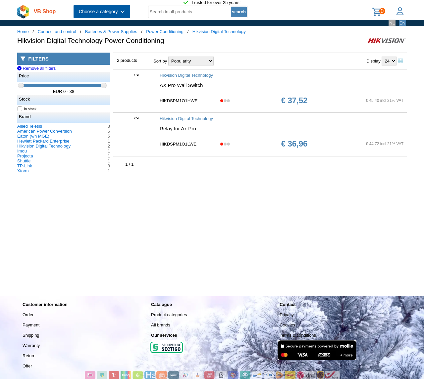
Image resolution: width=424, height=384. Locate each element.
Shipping (31, 335)
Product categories (169, 314)
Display (373, 61)
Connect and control (57, 31)
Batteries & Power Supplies (111, 31)
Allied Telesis (29, 126)
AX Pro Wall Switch (181, 85)
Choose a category (102, 11)
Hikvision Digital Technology (219, 31)
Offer (27, 365)
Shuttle (23, 160)
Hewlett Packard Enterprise (43, 141)
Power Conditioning (165, 31)
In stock (27, 109)
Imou (22, 151)
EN (402, 23)
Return (29, 355)
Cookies (287, 324)
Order (28, 314)
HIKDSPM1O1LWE (178, 144)
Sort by (160, 61)
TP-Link (24, 165)
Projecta (25, 155)
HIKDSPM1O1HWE (178, 100)
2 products (127, 60)
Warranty (31, 345)
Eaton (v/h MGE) (33, 136)
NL (392, 23)
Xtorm (23, 170)
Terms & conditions (298, 335)
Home (23, 31)
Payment (31, 324)
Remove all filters (36, 68)
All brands (160, 324)
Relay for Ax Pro (178, 128)
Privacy (287, 314)
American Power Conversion (44, 131)
